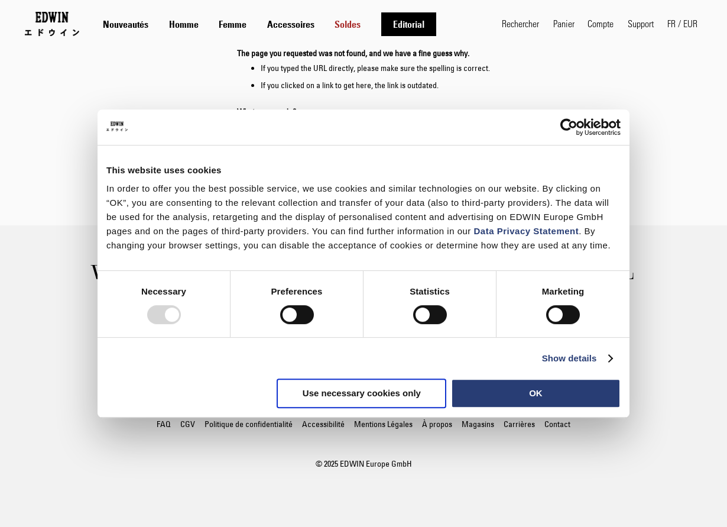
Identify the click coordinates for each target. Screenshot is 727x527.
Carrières (519, 424)
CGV (187, 424)
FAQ (164, 424)
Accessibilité (323, 424)
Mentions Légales (383, 424)
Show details (569, 358)
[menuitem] (125, 24)
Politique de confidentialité (249, 424)
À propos (437, 424)
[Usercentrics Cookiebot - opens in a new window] (569, 127)
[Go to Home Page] (52, 23)
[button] (682, 23)
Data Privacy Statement (526, 231)
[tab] (290, 24)
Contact (557, 424)
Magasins (478, 424)
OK (536, 393)
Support (641, 23)
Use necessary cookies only (362, 393)
